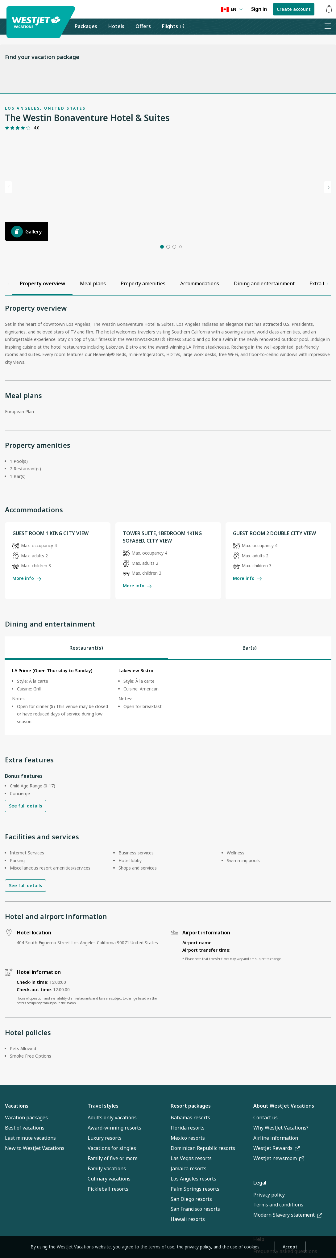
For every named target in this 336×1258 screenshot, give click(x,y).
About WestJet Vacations (283, 1134)
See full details (25, 834)
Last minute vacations (30, 1166)
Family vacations (107, 1196)
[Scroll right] (327, 312)
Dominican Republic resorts (203, 1176)
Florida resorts (188, 1156)
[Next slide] (327, 201)
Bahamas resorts (190, 1146)
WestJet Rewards (276, 1176)
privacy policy (198, 1247)
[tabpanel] (168, 726)
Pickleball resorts (108, 1217)
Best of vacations (24, 1156)
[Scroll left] (8, 312)
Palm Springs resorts (195, 1217)
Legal (259, 1211)
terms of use (161, 1247)
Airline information (275, 1166)
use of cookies (244, 1247)
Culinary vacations (109, 1207)
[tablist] (168, 676)
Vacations (16, 1134)
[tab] (86, 676)
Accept (290, 1247)
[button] (162, 275)
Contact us (265, 1146)
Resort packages (191, 1134)
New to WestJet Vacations (34, 1176)
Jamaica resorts (188, 1196)
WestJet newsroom (278, 1187)
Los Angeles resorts (193, 1207)
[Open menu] (327, 26)
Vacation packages (26, 1146)
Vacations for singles (112, 1176)
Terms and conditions (278, 1233)
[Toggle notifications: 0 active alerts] (329, 9)
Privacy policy (269, 1223)
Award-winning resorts (114, 1156)
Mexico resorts (188, 1166)
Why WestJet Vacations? (281, 1156)
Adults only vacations (112, 1146)
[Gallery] (26, 260)
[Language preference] (232, 9)
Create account (294, 9)
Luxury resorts (105, 1166)
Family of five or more (113, 1186)
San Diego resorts (191, 1227)
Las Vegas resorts (191, 1186)
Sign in (259, 9)
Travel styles (103, 1134)
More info (26, 607)
